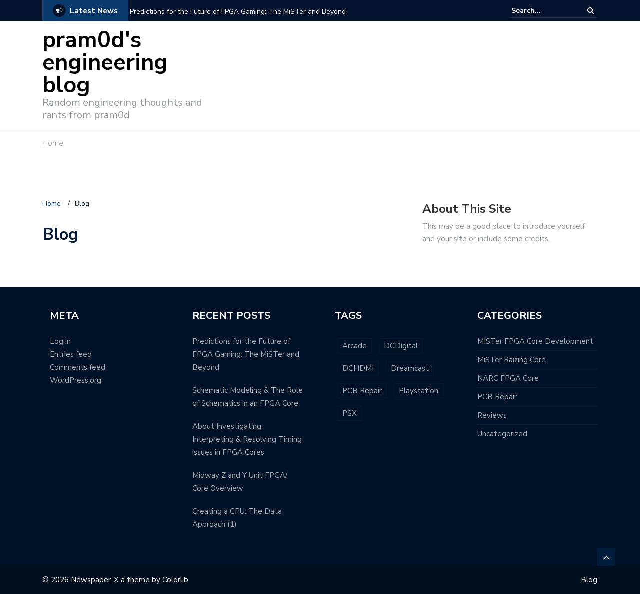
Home (53, 143)
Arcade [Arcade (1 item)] (354, 346)
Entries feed (71, 354)
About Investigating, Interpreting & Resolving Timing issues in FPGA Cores (247, 439)
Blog (589, 580)
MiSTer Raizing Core (512, 360)
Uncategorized (503, 434)
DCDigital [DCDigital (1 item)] (401, 346)
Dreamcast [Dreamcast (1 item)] (410, 368)
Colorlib (175, 580)
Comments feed (78, 367)
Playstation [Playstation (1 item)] (418, 391)
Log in (60, 341)
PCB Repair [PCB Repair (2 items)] (362, 391)
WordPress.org (76, 380)
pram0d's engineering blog (105, 62)
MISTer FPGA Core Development (536, 341)
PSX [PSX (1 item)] (349, 413)
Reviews (492, 415)
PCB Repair (497, 397)
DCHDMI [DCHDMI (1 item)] (358, 368)
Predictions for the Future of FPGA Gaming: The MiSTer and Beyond (238, 11)
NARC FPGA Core (508, 378)
